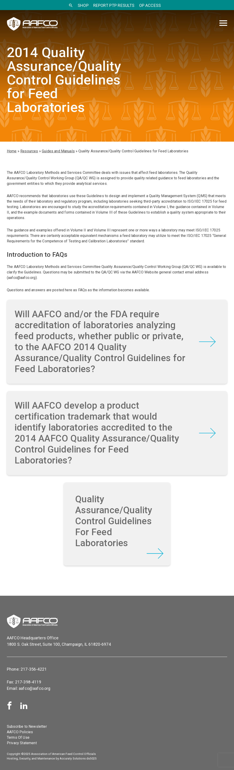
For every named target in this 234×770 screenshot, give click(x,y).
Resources (29, 151)
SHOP (83, 5)
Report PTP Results (114, 5)
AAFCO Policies (20, 732)
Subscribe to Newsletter (27, 726)
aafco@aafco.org (34, 688)
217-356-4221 (34, 669)
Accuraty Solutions (73, 758)
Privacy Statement (22, 743)
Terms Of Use (18, 737)
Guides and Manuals (58, 151)
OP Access (150, 5)
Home (12, 151)
